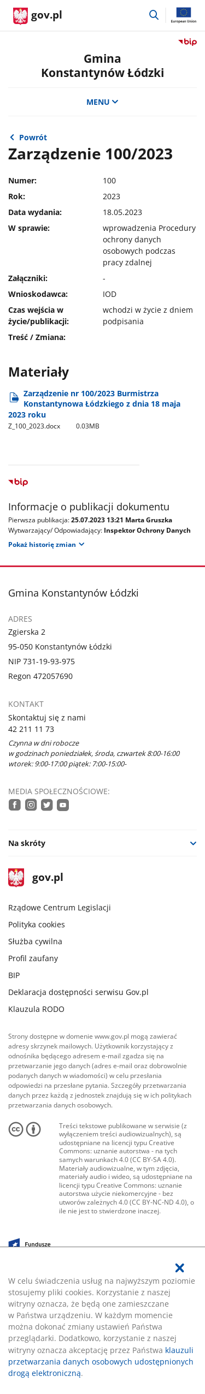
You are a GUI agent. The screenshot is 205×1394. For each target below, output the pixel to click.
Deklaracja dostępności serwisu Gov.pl (78, 992)
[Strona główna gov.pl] (37, 16)
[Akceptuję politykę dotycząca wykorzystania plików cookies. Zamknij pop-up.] (180, 1268)
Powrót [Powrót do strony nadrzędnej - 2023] (33, 137)
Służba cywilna (35, 941)
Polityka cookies (36, 924)
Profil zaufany (33, 958)
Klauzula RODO (36, 1009)
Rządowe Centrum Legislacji (59, 907)
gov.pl (35, 877)
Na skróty (26, 843)
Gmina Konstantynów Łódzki (102, 65)
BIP (14, 975)
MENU (102, 102)
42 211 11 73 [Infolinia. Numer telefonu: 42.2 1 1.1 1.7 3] (31, 729)
